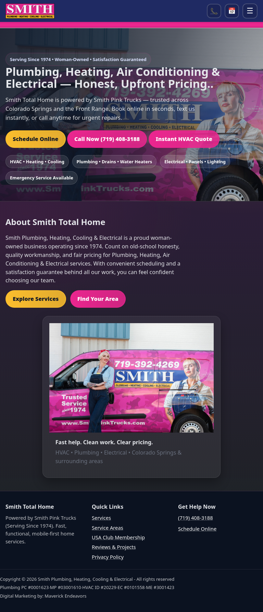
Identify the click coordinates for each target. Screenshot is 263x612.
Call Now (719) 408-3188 (107, 139)
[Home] (29, 11)
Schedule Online (35, 139)
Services (101, 517)
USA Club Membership (118, 537)
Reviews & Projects (114, 546)
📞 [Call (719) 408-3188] (214, 11)
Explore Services (36, 299)
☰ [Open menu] (250, 11)
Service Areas (107, 527)
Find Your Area (97, 299)
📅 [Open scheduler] (232, 11)
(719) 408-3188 (195, 517)
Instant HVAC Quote (184, 139)
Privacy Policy (108, 556)
